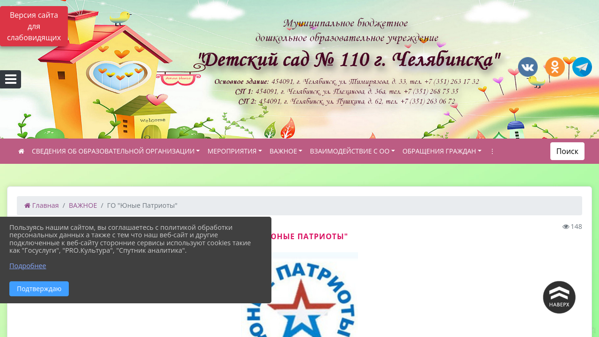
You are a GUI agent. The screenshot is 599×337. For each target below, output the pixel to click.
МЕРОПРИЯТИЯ (231, 151)
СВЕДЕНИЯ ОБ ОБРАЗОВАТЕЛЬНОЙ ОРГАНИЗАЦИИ (113, 151)
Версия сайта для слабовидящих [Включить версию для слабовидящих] (34, 26)
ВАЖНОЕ (283, 151)
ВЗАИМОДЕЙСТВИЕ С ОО (349, 151)
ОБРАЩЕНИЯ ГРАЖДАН (439, 151)
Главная (41, 205)
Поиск (567, 151)
